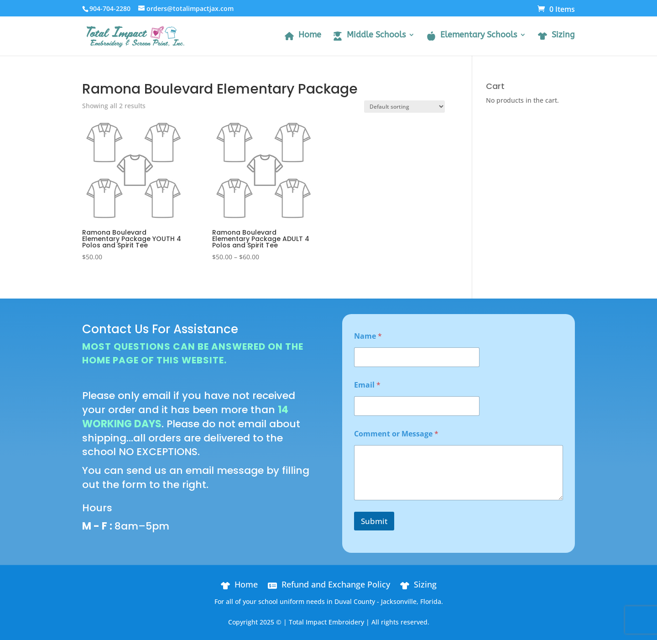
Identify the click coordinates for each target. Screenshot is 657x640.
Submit (374, 521)
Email (367, 385)
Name (368, 336)
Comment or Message (396, 434)
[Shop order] (404, 106)
